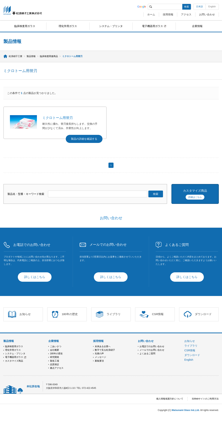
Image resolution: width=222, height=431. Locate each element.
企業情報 (197, 26)
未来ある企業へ (103, 346)
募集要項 (99, 361)
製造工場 (54, 361)
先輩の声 (99, 353)
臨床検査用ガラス (24, 26)
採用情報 (168, 14)
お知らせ (189, 340)
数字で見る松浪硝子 (105, 350)
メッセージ (100, 357)
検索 (186, 6)
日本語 (199, 6)
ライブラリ (190, 345)
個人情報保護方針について (169, 398)
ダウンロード (192, 355)
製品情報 (31, 56)
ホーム (151, 14)
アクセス (186, 14)
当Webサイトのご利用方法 (205, 398)
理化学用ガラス (68, 26)
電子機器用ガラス (152, 26)
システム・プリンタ (111, 26)
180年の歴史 (56, 353)
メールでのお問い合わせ (152, 350)
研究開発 (54, 357)
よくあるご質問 (147, 353)
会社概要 (54, 350)
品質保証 (54, 364)
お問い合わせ (207, 14)
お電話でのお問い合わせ (152, 346)
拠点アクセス (57, 368)
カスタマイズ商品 (14, 361)
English (212, 6)
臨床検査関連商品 (49, 56)
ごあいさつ (55, 346)
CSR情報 (189, 350)
